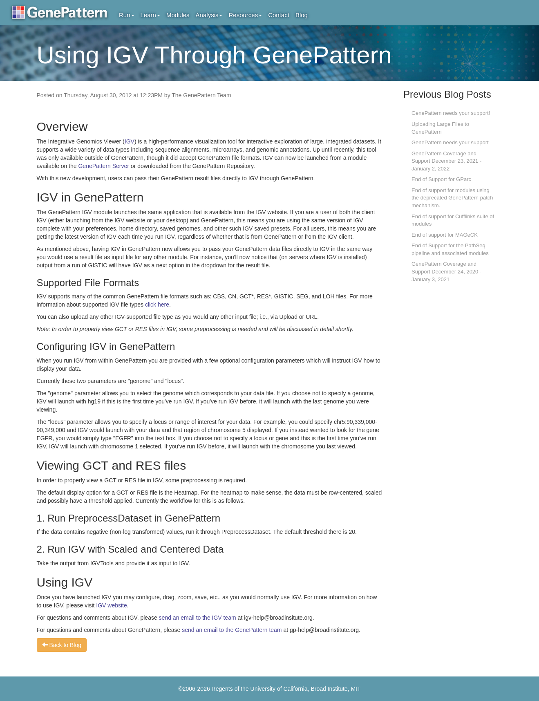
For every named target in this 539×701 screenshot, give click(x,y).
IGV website (111, 605)
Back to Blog (62, 645)
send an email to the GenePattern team (232, 630)
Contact (278, 14)
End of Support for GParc (441, 179)
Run (126, 14)
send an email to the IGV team (197, 617)
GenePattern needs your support (450, 142)
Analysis (209, 14)
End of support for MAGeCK (445, 235)
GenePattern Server (103, 166)
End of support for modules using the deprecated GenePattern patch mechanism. (452, 197)
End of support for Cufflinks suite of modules (453, 220)
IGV (129, 141)
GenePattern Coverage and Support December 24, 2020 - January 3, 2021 (446, 271)
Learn (150, 14)
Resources (245, 14)
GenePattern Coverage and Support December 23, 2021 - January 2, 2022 (446, 161)
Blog (301, 14)
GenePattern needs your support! (451, 113)
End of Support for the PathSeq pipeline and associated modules (450, 249)
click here (157, 304)
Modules (178, 14)
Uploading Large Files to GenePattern (440, 128)
